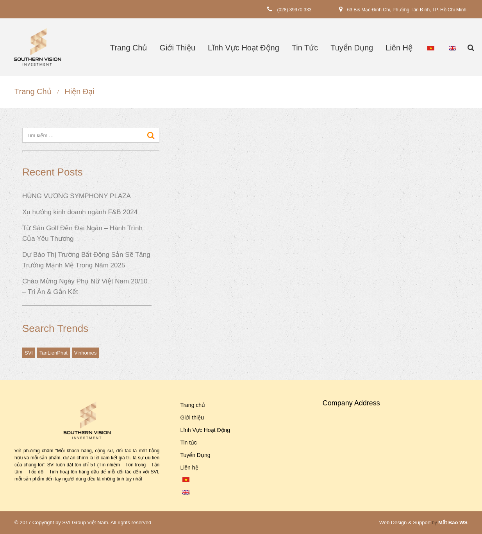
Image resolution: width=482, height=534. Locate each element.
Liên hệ (399, 47)
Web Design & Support (405, 522)
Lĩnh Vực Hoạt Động (243, 47)
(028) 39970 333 (294, 9)
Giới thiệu (177, 47)
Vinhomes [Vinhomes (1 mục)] (85, 353)
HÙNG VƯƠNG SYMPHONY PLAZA (76, 196)
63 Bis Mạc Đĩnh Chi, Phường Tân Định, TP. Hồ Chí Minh (406, 9)
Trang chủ (128, 47)
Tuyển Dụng (351, 47)
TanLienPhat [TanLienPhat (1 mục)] (53, 353)
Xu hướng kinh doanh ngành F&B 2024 (79, 212)
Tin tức (305, 47)
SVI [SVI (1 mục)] (29, 353)
